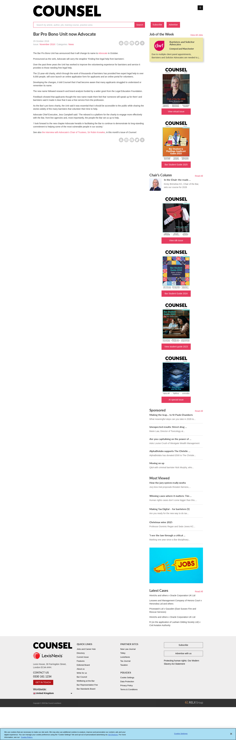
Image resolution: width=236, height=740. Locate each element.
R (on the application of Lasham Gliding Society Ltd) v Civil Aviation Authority (175, 624)
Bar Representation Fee (87, 685)
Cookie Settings (127, 677)
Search (139, 25)
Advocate (102, 53)
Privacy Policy (126, 685)
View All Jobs (196, 35)
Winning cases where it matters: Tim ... (170, 495)
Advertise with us (183, 653)
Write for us (82, 673)
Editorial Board (83, 665)
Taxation (124, 665)
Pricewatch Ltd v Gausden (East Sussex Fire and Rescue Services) (172, 610)
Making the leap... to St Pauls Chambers (171, 414)
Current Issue (83, 657)
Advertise (173, 24)
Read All (199, 176)
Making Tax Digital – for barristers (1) (169, 509)
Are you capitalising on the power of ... (170, 438)
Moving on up (156, 463)
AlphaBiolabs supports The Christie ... (169, 451)
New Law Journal (128, 649)
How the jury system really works (167, 482)
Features (81, 661)
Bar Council (82, 677)
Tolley (122, 653)
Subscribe (157, 24)
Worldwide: (52, 691)
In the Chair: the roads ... (177, 179)
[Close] (231, 734)
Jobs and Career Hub (86, 649)
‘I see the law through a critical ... (167, 535)
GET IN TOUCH (43, 682)
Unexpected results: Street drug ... (168, 426)
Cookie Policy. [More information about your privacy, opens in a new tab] (27, 738)
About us (81, 669)
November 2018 (47, 44)
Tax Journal (125, 661)
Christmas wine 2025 (160, 522)
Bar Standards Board (86, 689)
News (71, 44)
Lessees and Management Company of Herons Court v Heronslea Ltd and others (175, 602)
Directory (81, 653)
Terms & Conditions (129, 689)
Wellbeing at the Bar (86, 681)
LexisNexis (125, 657)
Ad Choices (113, 735)
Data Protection (127, 681)
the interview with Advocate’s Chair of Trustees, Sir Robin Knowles (73, 132)
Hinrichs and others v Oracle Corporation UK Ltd (172, 595)
